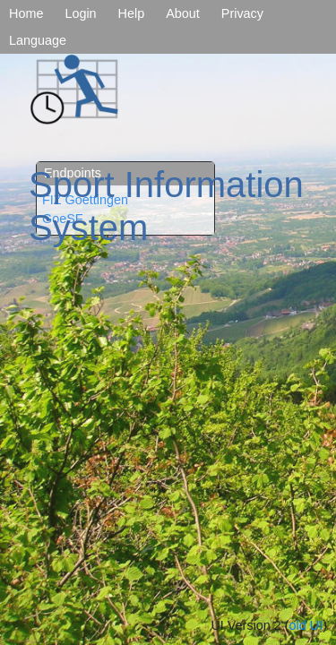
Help (131, 13)
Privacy (242, 13)
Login (80, 13)
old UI (306, 625)
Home (26, 13)
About (183, 13)
